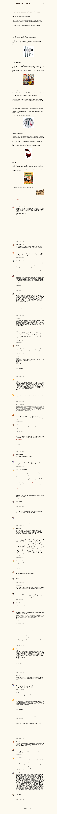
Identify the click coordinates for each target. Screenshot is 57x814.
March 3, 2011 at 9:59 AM (20, 353)
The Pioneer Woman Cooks (27, 167)
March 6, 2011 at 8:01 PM (20, 769)
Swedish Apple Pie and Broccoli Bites (35, 482)
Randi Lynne (18, 517)
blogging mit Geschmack (21, 469)
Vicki (17, 699)
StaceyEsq (18, 501)
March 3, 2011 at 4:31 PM (20, 506)
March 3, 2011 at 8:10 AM (20, 248)
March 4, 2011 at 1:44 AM (20, 607)
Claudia (17, 684)
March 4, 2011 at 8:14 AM (20, 645)
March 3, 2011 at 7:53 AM (20, 241)
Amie (17, 772)
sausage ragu (26, 93)
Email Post (17, 199)
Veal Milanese (23, 30)
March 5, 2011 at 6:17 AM (19, 718)
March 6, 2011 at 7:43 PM (20, 754)
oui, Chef (17, 285)
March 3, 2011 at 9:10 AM (20, 326)
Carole (17, 578)
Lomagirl (17, 749)
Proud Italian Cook (19, 593)
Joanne (17, 424)
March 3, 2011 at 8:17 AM (20, 257)
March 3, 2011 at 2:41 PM (20, 451)
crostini (32, 478)
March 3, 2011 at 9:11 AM (19, 342)
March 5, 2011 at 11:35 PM (20, 746)
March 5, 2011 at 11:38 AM (20, 738)
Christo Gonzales (19, 244)
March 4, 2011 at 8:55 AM (20, 660)
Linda (17, 602)
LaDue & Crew (18, 293)
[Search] (44, 3)
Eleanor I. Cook (19, 648)
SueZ (17, 252)
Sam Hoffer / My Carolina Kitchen (22, 206)
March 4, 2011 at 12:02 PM (20, 696)
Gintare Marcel (31, 810)
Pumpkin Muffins (19, 488)
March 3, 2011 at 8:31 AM (20, 282)
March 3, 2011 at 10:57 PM (20, 599)
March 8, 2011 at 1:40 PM (20, 791)
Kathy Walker (18, 454)
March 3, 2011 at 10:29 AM (20, 376)
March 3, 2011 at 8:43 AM (20, 290)
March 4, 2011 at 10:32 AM (20, 689)
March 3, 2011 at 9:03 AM (20, 315)
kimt (17, 394)
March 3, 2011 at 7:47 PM (20, 534)
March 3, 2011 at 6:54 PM (20, 525)
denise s (17, 379)
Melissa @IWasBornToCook (21, 275)
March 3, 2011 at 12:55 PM (20, 421)
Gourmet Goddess (19, 219)
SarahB (17, 414)
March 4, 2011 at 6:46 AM (20, 620)
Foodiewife (18, 757)
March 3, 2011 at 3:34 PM (20, 498)
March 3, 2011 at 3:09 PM (20, 466)
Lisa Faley (18, 663)
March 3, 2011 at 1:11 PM (19, 431)
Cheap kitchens (19, 439)
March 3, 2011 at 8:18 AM (20, 272)
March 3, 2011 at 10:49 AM (20, 401)
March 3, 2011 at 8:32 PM (20, 568)
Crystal (17, 741)
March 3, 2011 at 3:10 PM (20, 490)
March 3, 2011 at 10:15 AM (20, 365)
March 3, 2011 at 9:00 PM (20, 582)
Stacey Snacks (23, 3)
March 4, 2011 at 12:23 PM (20, 706)
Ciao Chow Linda (19, 260)
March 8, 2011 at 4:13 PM (20, 799)
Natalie (17, 794)
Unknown (18, 528)
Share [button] (13, 199)
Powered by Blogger (28, 808)
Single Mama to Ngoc (20, 461)
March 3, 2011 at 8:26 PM (20, 557)
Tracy (17, 318)
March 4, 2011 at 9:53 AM (20, 672)
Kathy (17, 345)
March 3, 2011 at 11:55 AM (20, 411)
